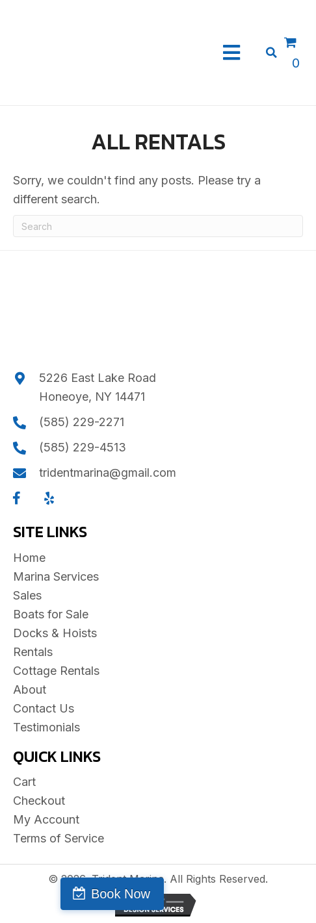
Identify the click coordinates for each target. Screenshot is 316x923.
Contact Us (43, 708)
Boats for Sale (50, 614)
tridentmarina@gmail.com (107, 472)
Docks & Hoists (55, 633)
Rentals (33, 652)
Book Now (120, 894)
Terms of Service (58, 838)
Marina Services (56, 576)
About (29, 689)
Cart (24, 782)
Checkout (39, 800)
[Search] (158, 226)
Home (29, 557)
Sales (27, 595)
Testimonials (46, 727)
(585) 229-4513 (82, 447)
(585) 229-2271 (81, 422)
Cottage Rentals (56, 670)
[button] (16, 498)
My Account (46, 819)
